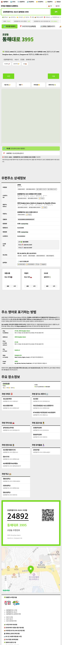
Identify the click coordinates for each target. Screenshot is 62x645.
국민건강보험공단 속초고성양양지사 (43, 409)
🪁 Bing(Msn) (43, 266)
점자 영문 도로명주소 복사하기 (35, 209)
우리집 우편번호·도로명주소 (9, 6)
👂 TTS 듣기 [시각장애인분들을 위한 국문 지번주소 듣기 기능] (28, 216)
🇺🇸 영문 (58, 6)
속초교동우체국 (7, 402)
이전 (8, 77)
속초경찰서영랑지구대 (9, 454)
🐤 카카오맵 (20, 18)
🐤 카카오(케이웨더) (30, 266)
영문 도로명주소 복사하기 (22, 209)
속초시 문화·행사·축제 (11, 625)
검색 (56, 12)
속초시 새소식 (9, 624)
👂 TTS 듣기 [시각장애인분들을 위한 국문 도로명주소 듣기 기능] (41, 199)
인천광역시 (22, 2)
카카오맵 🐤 (37, 85)
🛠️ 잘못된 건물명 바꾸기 (48, 27)
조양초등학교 (6, 490)
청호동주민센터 (37, 438)
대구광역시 (41, 2)
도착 (15, 289)
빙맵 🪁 (21, 85)
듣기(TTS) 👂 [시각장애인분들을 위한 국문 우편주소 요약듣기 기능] (16, 64)
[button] (31, 301)
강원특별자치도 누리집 (11, 615)
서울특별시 (5, 2)
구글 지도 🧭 (7, 85)
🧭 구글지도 (26, 18)
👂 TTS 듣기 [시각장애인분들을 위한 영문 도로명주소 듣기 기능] (44, 209)
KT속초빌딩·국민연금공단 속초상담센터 (44, 416)
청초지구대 (6, 461)
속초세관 (35, 402)
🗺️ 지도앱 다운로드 (10, 27)
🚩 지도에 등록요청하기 (13, 154)
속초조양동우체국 (8, 409)
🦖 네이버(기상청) (21, 266)
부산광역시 (32, 2)
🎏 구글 (37, 266)
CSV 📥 (24, 64)
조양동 (22, 60)
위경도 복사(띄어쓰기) (41, 258)
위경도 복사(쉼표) (31, 258)
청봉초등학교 (6, 483)
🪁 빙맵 (32, 18)
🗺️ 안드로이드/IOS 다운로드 (14, 149)
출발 (8, 289)
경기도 (14, 2)
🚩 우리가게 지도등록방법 (28, 27)
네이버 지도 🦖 (52, 85)
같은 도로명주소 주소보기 (42, 190)
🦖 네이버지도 (12, 18)
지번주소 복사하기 (21, 216)
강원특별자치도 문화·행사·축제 (13, 618)
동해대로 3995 (30, 60)
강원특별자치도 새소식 (11, 617)
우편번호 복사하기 (21, 190)
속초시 (17, 60)
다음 (53, 77)
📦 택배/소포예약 (39, 18)
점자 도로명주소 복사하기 (33, 199)
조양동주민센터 (37, 431)
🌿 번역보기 (5, 18)
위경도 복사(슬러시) (50, 258)
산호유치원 (36, 454)
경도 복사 (25, 258)
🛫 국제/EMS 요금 (55, 18)
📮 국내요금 (47, 18)
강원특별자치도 (8, 60)
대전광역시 (51, 2)
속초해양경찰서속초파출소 (10, 467)
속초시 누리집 (9, 622)
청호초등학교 (6, 497)
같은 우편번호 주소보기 (52, 190)
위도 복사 (19, 258)
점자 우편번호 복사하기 (30, 190)
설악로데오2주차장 (8, 431)
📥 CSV (50, 6)
